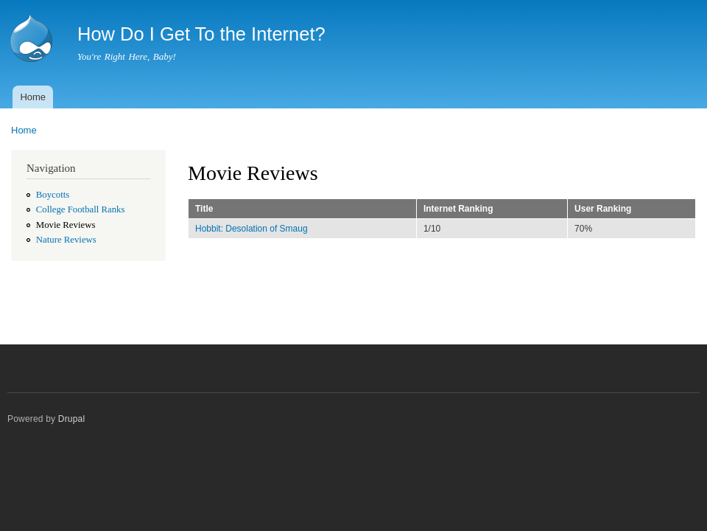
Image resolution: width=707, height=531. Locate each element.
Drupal (71, 419)
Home (33, 97)
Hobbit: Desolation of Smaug (251, 228)
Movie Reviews (66, 225)
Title (204, 209)
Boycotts (52, 195)
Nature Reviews (66, 240)
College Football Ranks (80, 209)
